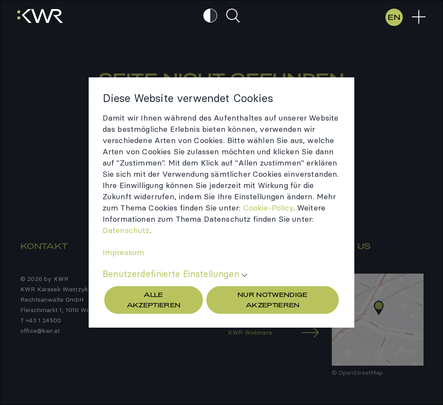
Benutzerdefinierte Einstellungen (171, 274)
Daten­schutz (126, 230)
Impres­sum (123, 252)
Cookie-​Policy (268, 208)
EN (394, 17)
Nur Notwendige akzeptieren (273, 300)
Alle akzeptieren (154, 300)
